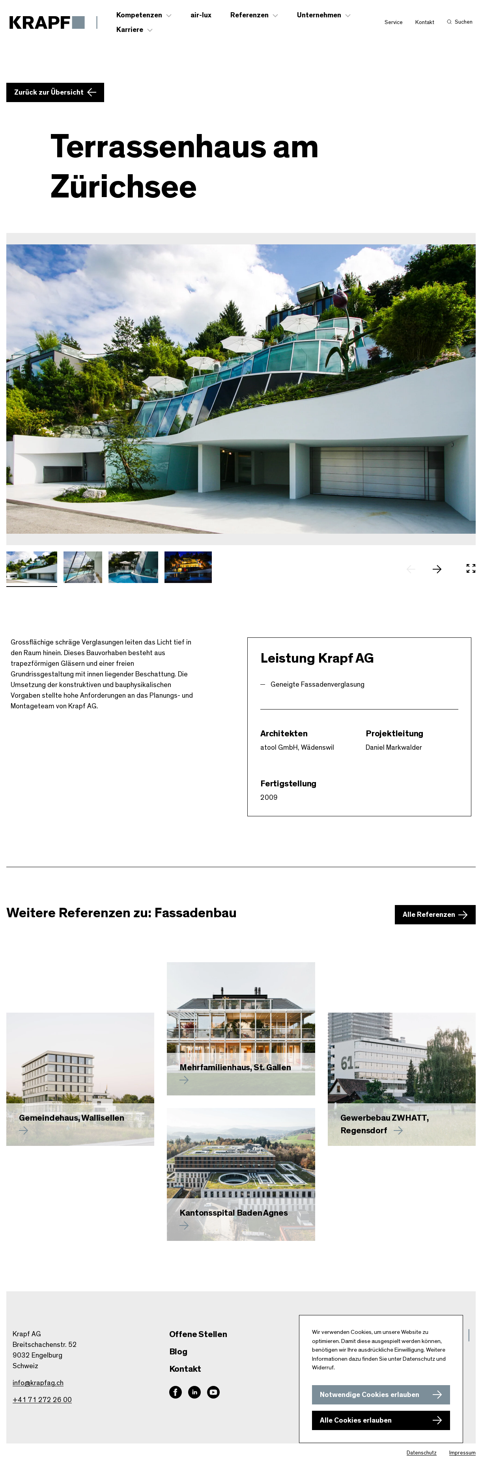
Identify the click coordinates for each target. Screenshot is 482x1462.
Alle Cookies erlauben (356, 1420)
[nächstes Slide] (441, 569)
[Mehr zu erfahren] (241, 1029)
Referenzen (249, 15)
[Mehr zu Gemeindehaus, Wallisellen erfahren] (80, 1079)
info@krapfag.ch (38, 1383)
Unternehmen (319, 15)
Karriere (129, 30)
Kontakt (424, 23)
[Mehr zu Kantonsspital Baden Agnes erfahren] (241, 1174)
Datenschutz (422, 1453)
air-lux (201, 15)
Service (394, 23)
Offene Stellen (198, 1334)
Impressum (462, 1453)
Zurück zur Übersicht (49, 92)
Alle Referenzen (429, 915)
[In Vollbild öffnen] (471, 569)
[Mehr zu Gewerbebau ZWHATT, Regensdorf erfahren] (402, 1079)
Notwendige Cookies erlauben (369, 1395)
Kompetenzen (139, 15)
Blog (178, 1351)
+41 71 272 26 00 (42, 1400)
